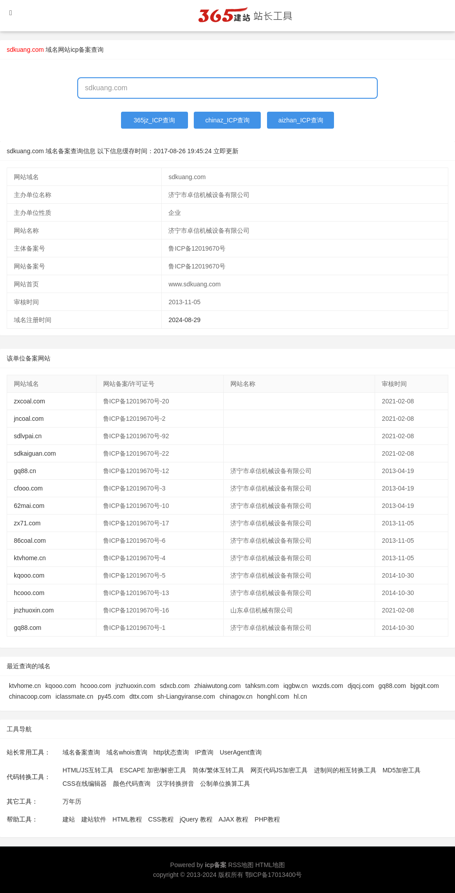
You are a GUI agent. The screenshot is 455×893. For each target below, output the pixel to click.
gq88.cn (25, 470)
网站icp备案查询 (81, 49)
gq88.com (27, 627)
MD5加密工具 (402, 770)
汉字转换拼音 (175, 783)
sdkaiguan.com (35, 453)
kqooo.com (29, 575)
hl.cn (300, 696)
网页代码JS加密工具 (279, 770)
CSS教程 (161, 819)
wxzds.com (327, 685)
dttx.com (141, 696)
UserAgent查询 (241, 752)
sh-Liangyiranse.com (186, 696)
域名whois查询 (126, 752)
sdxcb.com (175, 685)
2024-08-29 (184, 319)
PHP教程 (267, 819)
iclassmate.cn (74, 696)
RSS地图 (241, 864)
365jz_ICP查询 (154, 120)
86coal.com (30, 540)
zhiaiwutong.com (217, 685)
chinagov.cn (236, 696)
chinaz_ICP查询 (227, 120)
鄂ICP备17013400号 (273, 874)
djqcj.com (360, 685)
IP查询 (204, 752)
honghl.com (273, 696)
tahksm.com (262, 685)
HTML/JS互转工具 (88, 770)
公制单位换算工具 (225, 783)
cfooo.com (28, 488)
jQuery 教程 (195, 819)
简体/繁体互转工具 (218, 770)
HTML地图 (270, 864)
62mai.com (29, 505)
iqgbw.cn (296, 685)
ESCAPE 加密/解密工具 (153, 770)
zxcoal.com (29, 401)
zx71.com (27, 523)
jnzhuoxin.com (34, 610)
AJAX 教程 (234, 819)
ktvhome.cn (30, 558)
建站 (69, 819)
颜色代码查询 (131, 783)
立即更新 (225, 151)
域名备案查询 (81, 752)
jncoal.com (29, 418)
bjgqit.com (424, 685)
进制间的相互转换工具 (345, 770)
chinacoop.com (30, 696)
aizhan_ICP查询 (300, 120)
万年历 (72, 801)
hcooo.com (29, 592)
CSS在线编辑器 (85, 783)
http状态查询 (171, 752)
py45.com (111, 696)
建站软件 (93, 819)
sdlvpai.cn (28, 436)
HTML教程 (127, 819)
